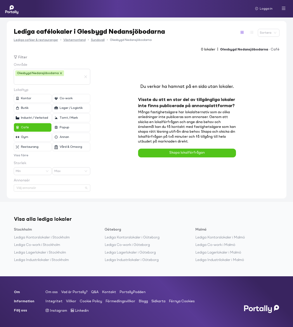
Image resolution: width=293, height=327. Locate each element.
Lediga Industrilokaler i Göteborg (132, 260)
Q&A (95, 292)
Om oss (51, 292)
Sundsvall (98, 40)
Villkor (71, 301)
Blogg (143, 301)
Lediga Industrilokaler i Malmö (219, 260)
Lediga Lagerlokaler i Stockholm (40, 252)
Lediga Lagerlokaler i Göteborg (130, 252)
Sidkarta (158, 301)
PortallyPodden (133, 292)
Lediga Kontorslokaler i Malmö (220, 237)
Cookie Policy (91, 301)
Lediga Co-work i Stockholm (37, 245)
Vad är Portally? (74, 292)
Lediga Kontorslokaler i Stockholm (42, 237)
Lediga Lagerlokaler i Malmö (218, 252)
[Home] (11, 8)
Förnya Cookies (182, 301)
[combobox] (48, 80)
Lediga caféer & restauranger (36, 40)
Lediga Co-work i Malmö (215, 245)
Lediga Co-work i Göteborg (127, 245)
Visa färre (21, 155)
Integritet (53, 301)
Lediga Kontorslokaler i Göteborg (132, 237)
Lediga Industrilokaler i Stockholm (41, 260)
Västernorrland (74, 40)
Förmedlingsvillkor (120, 301)
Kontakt (109, 292)
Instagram (56, 311)
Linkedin (80, 311)
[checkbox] (33, 98)
